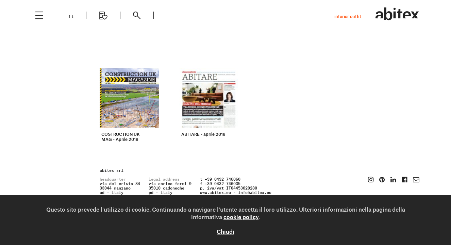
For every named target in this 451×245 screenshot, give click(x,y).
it (71, 16)
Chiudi (225, 231)
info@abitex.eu (254, 192)
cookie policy (240, 216)
